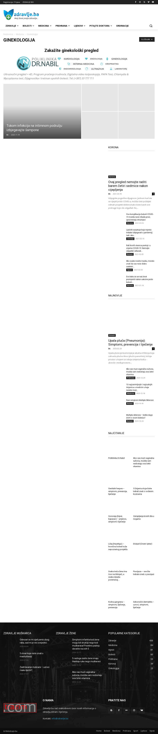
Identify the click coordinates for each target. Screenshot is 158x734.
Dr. (7, 135)
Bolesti (130, 254)
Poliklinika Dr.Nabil (116, 458)
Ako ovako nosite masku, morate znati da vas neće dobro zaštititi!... (140, 264)
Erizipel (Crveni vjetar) (142, 544)
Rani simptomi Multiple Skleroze (140, 400)
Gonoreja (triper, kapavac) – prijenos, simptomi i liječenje (117, 519)
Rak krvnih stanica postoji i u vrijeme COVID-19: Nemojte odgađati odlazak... (138, 248)
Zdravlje (130, 239)
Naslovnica (8, 34)
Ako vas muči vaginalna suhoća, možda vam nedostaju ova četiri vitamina (140, 372)
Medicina (20, 34)
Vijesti (129, 270)
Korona (112, 177)
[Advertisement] (76, 14)
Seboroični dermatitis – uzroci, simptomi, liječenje (143, 605)
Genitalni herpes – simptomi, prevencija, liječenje (117, 491)
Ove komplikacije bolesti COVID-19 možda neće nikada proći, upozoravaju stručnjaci (139, 217)
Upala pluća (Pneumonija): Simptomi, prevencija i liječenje (130, 342)
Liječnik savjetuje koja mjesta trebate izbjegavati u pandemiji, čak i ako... (139, 232)
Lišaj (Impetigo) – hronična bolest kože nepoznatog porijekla (117, 546)
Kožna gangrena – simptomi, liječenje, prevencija (116, 605)
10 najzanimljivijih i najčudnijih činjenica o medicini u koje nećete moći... (139, 387)
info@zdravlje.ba (60, 718)
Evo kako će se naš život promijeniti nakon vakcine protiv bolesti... (139, 279)
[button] (151, 26)
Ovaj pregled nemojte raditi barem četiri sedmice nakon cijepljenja (128, 186)
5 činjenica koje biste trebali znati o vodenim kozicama (143, 491)
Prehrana (130, 378)
